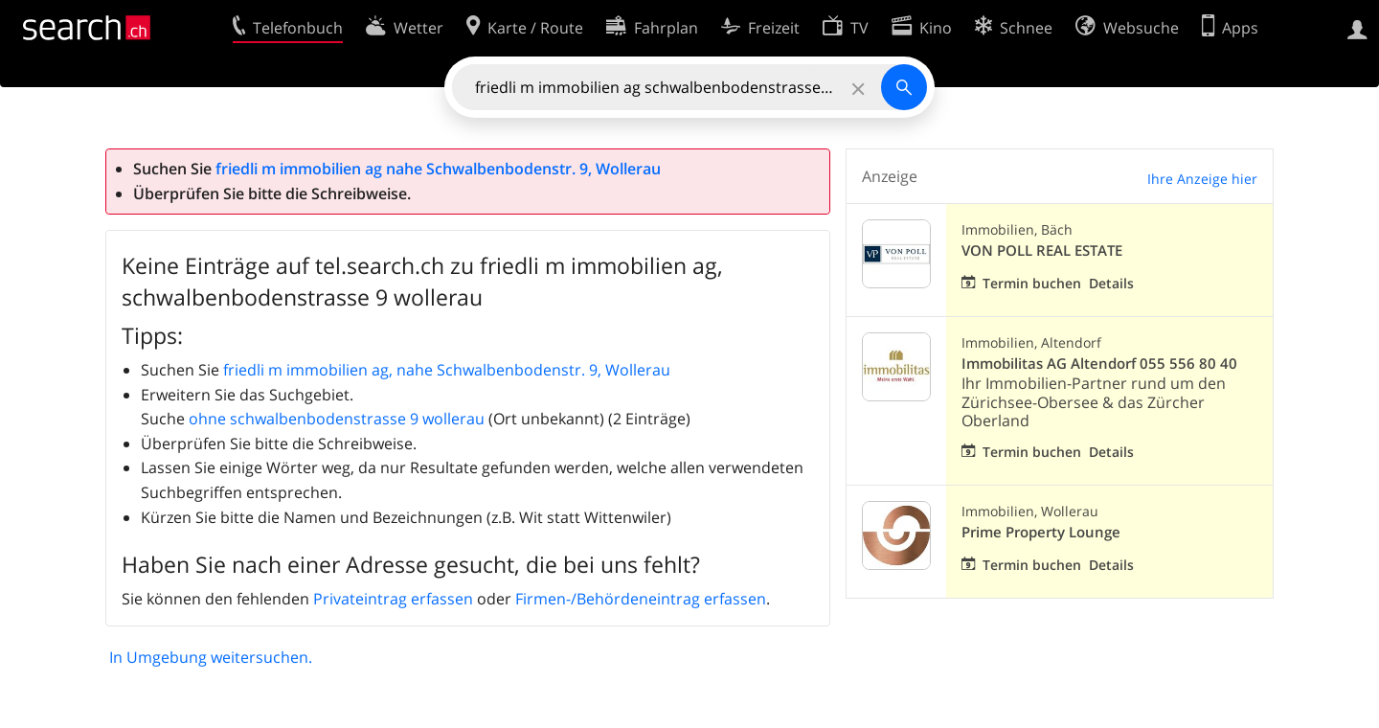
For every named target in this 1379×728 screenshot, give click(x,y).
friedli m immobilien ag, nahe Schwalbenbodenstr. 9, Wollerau (446, 369)
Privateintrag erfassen (393, 598)
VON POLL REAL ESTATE (1041, 250)
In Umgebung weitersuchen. (210, 657)
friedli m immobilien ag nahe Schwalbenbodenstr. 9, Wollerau (438, 168)
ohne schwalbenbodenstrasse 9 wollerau (337, 418)
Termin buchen (1032, 283)
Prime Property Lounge (1040, 532)
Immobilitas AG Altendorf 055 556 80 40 (1099, 363)
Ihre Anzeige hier (1202, 179)
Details (1111, 283)
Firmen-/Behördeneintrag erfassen (640, 598)
